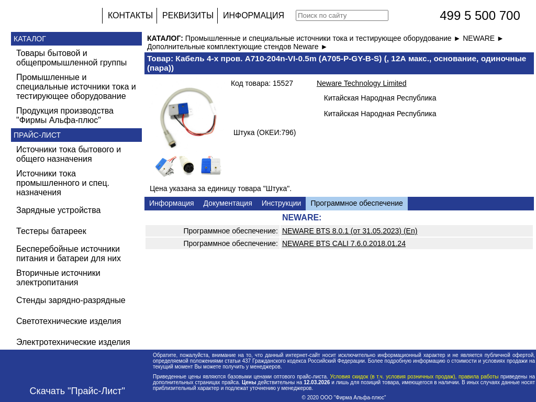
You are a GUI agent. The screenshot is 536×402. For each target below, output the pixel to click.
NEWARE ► (483, 38)
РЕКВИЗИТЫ (188, 15)
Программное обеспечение (356, 203)
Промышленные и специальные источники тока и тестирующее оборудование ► (324, 38)
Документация (228, 203)
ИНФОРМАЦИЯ (253, 15)
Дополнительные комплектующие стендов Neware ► (237, 46)
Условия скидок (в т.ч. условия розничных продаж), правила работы (414, 376)
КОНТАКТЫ (130, 15)
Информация (171, 203)
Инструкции (282, 203)
